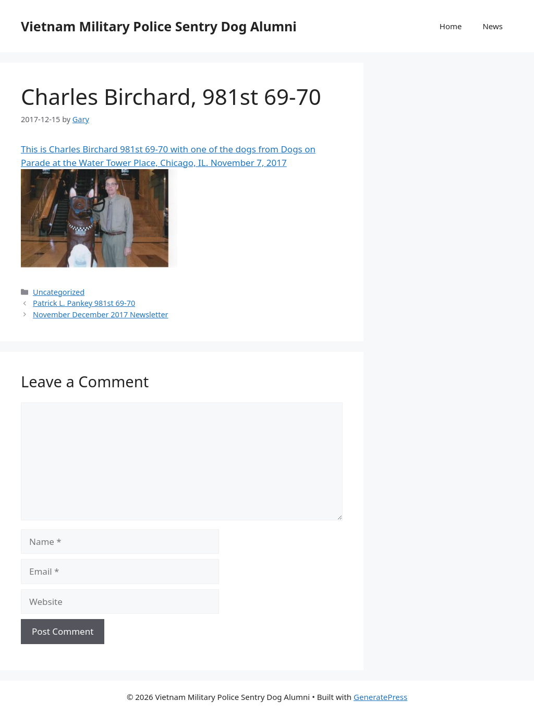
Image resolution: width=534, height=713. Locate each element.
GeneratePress (380, 697)
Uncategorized (58, 292)
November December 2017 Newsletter (100, 314)
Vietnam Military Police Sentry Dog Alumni (159, 26)
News (492, 26)
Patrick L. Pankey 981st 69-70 (84, 303)
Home (451, 26)
